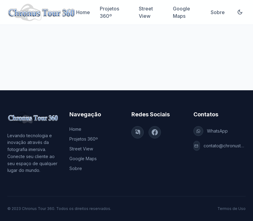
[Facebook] (155, 132)
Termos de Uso (231, 208)
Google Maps (181, 12)
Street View (146, 12)
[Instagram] (137, 132)
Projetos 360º (109, 12)
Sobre (218, 12)
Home (83, 12)
